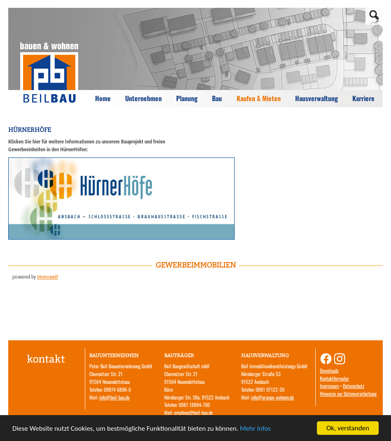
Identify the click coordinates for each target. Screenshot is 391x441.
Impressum (329, 385)
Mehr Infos (255, 428)
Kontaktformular (334, 378)
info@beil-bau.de (114, 397)
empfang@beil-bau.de (193, 412)
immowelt (47, 277)
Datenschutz (353, 385)
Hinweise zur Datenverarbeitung (348, 393)
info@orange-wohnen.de (272, 397)
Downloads (329, 370)
